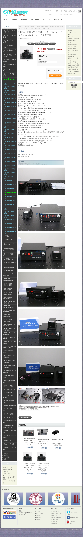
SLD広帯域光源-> (9, 270)
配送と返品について (8, 467)
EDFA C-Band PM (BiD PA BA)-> (9, 324)
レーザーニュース (72, 32)
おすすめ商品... (6, 457)
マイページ (46, 19)
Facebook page (72, 517)
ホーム (5, 19)
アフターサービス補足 (74, 64)
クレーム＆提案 (72, 46)
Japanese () (47, 10)
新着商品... (5, 455)
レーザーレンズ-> (9, 417)
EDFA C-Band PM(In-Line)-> (7, 320)
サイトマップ (6, 475)
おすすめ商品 (35, 19)
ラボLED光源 (8, 392)
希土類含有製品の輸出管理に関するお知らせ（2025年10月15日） (74, 67)
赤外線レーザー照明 (10, 405)
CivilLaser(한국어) (76, 6)
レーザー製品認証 (72, 44)
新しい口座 (78, 14)
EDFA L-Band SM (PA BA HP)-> (9, 329)
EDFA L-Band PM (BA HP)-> (9, 333)
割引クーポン (6, 479)
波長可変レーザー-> (10, 259)
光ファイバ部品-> (9, 386)
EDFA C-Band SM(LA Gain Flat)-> (8, 306)
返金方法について (56, 515)
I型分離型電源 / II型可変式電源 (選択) (48, 136)
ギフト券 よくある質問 (9, 477)
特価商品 (24, 19)
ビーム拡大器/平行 (9, 389)
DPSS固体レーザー (29, 26)
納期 (69, 34)
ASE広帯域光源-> (9, 267)
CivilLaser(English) (65, 6)
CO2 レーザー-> (8, 441)
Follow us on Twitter (72, 513)
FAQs (69, 42)
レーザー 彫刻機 (8, 414)
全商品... (4, 459)
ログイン (54, 14)
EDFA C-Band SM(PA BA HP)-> (8, 279)
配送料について (72, 40)
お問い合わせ (58, 19)
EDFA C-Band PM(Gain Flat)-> (7, 297)
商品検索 (72, 78)
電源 (40, 59)
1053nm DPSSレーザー (42, 26)
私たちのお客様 (72, 54)
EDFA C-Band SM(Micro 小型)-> (8, 284)
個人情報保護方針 (7, 469)
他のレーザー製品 (9, 444)
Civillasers (14, 529)
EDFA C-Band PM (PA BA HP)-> (9, 311)
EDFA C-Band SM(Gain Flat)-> (7, 293)
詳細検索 (74, 87)
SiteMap (19, 529)
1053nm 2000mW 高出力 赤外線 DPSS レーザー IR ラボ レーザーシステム (29, 467)
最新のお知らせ (72, 48)
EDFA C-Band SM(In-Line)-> (7, 288)
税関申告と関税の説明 (74, 38)
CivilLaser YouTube (71, 522)
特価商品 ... (5, 453)
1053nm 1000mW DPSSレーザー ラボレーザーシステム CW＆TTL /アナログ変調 (43, 467)
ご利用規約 (6, 471)
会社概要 (70, 30)
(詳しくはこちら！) (48, 138)
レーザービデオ (72, 62)
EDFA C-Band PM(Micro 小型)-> (8, 315)
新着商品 (14, 19)
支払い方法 (71, 36)
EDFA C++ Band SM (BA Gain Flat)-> (9, 347)
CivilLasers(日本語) (53, 6)
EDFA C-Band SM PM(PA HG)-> (9, 302)
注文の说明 (71, 56)
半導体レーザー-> (9, 236)
